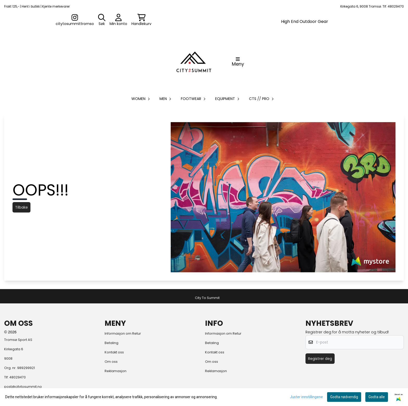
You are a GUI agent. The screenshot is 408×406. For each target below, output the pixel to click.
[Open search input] (101, 20)
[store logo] (194, 61)
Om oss (111, 361)
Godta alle (376, 397)
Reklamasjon (115, 371)
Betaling (111, 343)
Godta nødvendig (344, 397)
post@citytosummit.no (23, 386)
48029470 (17, 377)
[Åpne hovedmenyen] (238, 62)
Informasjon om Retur (123, 333)
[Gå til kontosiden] (75, 20)
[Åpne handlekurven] (141, 20)
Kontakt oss (114, 352)
